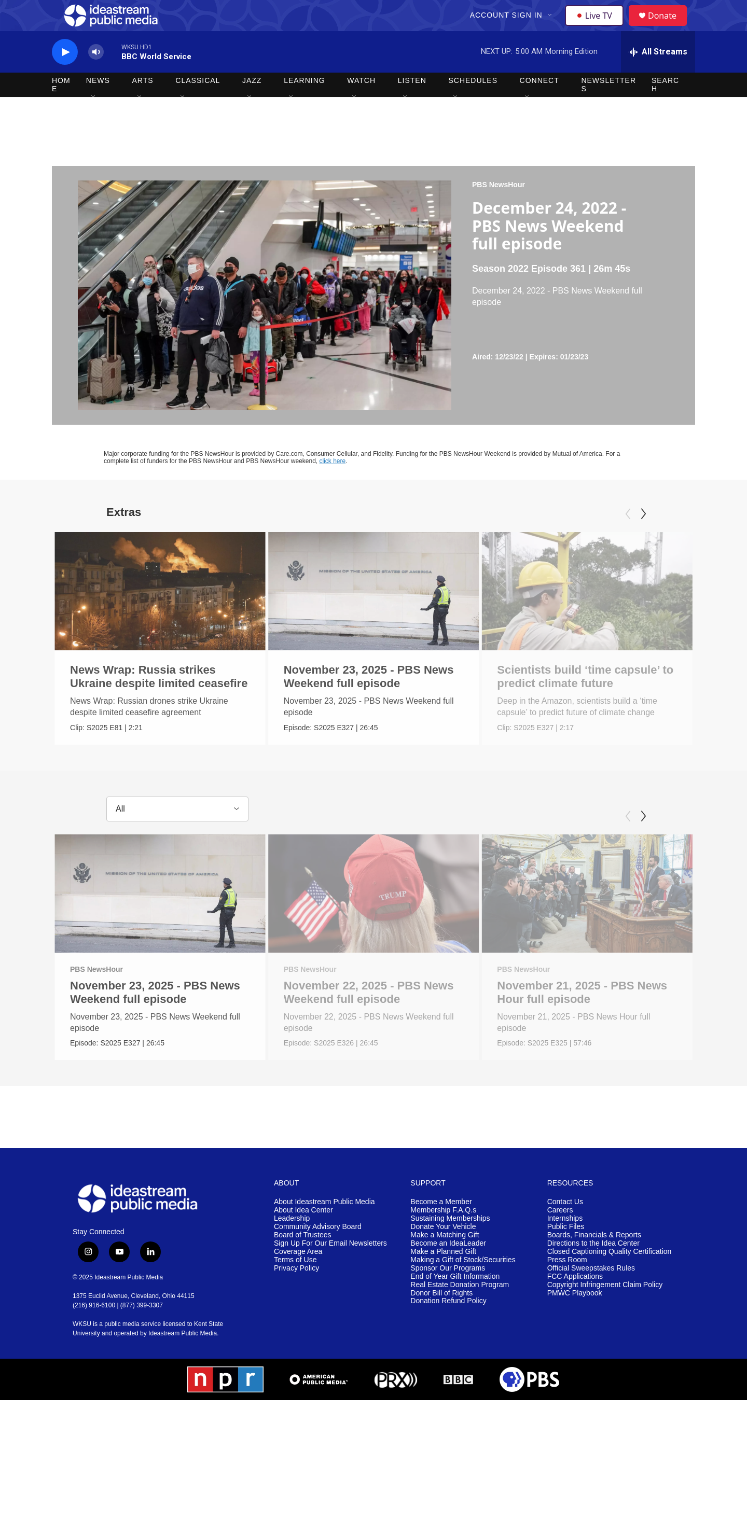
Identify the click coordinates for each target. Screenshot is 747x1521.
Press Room (567, 1287)
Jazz (251, 104)
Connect (539, 104)
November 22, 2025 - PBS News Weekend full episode (368, 1018)
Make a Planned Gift (443, 1278)
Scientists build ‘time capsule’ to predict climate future (574, 700)
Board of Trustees (302, 1262)
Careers (560, 1237)
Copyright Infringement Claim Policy (605, 1312)
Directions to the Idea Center (593, 1270)
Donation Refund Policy (448, 1328)
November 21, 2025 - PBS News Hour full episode (604, 1018)
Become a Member (441, 1229)
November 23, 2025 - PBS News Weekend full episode (385, 700)
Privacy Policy (296, 1295)
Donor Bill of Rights (441, 1320)
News (98, 104)
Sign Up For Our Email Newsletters (330, 1270)
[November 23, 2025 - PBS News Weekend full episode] (389, 614)
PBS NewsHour (498, 208)
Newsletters (608, 108)
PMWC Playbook (574, 1320)
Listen (412, 104)
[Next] (643, 537)
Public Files (566, 1254)
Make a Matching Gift (444, 1262)
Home (61, 108)
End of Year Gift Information (455, 1303)
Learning (304, 104)
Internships (565, 1245)
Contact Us (565, 1229)
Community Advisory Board (318, 1254)
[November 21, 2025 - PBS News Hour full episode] (609, 919)
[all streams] (658, 75)
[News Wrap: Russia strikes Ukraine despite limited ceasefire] (160, 614)
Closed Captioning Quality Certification (609, 1278)
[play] (65, 75)
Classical (197, 104)
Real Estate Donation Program (459, 1312)
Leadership (292, 1245)
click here (333, 484)
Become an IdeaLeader (448, 1270)
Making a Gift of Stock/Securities (462, 1287)
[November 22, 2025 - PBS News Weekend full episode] (372, 919)
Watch (361, 104)
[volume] (96, 75)
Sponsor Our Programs (447, 1295)
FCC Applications (575, 1303)
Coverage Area (298, 1278)
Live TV (597, 27)
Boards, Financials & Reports (594, 1262)
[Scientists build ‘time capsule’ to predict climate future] (575, 614)
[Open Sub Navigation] (551, 27)
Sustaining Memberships (450, 1245)
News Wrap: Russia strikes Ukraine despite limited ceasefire (158, 700)
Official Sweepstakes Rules (591, 1295)
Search (665, 108)
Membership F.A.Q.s (443, 1237)
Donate (669, 27)
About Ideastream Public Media (324, 1229)
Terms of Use (295, 1287)
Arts (143, 104)
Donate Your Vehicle (443, 1254)
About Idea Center (303, 1237)
